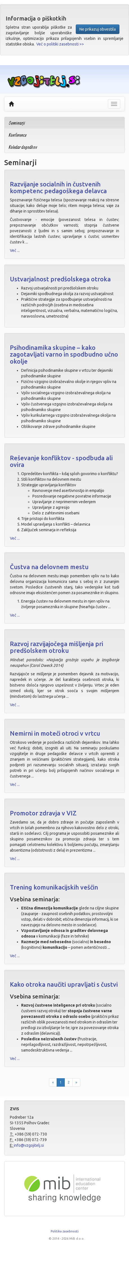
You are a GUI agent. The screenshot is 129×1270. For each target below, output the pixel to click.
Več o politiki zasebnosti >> (60, 44)
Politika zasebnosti (65, 1231)
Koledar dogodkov (23, 147)
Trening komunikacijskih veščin (54, 887)
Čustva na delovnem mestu (49, 566)
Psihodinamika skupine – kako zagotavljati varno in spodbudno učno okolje (64, 354)
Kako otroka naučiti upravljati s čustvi (64, 984)
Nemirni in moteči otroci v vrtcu (55, 733)
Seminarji (17, 123)
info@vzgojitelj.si (29, 1145)
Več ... (15, 250)
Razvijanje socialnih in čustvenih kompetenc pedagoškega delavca (58, 187)
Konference (17, 135)
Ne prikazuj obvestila (97, 29)
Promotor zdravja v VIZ (43, 813)
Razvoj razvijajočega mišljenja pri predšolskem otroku (56, 647)
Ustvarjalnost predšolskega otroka (60, 278)
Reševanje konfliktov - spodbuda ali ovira (61, 461)
